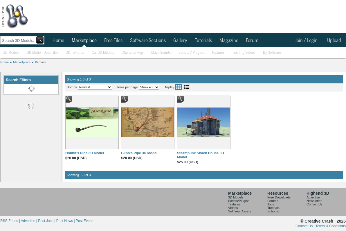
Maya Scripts (161, 53)
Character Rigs (133, 53)
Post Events (85, 221)
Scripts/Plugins (238, 201)
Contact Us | (305, 226)
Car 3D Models (103, 53)
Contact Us (314, 204)
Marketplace (84, 40)
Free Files (113, 40)
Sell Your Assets (239, 211)
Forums (272, 201)
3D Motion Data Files (42, 53)
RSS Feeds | (10, 221)
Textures (218, 53)
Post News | (66, 221)
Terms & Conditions (331, 226)
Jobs (270, 204)
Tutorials (203, 40)
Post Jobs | (47, 221)
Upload (334, 40)
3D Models (11, 53)
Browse (40, 62)
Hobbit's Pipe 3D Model (84, 153)
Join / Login (306, 40)
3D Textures (75, 53)
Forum (252, 40)
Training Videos (243, 53)
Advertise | (29, 221)
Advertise (313, 197)
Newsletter (314, 201)
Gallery (180, 40)
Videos (233, 207)
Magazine (228, 40)
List (186, 87)
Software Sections (148, 40)
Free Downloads (279, 197)
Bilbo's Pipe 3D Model (139, 153)
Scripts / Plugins (191, 53)
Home (58, 40)
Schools (273, 211)
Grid (178, 87)
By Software (272, 53)
